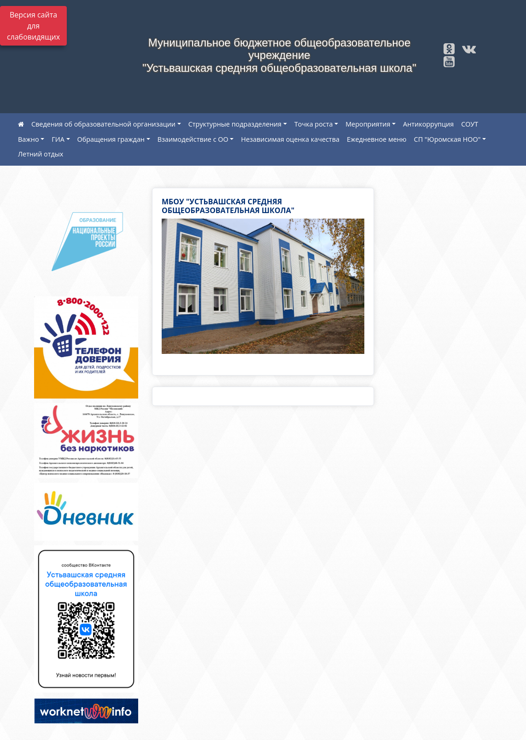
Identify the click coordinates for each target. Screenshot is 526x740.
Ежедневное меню (377, 139)
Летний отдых (40, 154)
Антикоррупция (428, 124)
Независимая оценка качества (290, 139)
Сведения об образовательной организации (103, 124)
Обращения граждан (111, 139)
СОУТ (469, 124)
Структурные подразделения (235, 124)
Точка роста (313, 124)
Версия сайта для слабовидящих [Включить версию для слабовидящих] (33, 26)
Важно (28, 139)
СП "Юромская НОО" (447, 139)
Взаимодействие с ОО (193, 139)
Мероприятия (367, 124)
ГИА (58, 139)
